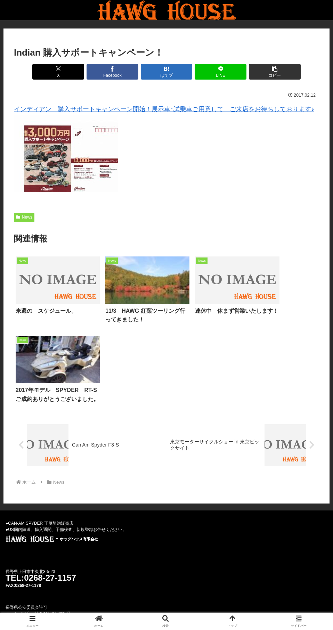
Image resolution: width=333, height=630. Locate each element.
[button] (269, 72)
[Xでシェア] (64, 72)
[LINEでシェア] (217, 72)
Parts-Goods (212, 608)
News (24, 217)
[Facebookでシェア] (115, 72)
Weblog (155, 608)
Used (133, 608)
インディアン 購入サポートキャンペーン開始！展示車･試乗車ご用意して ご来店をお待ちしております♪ (164, 109)
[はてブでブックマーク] (166, 72)
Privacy (181, 608)
